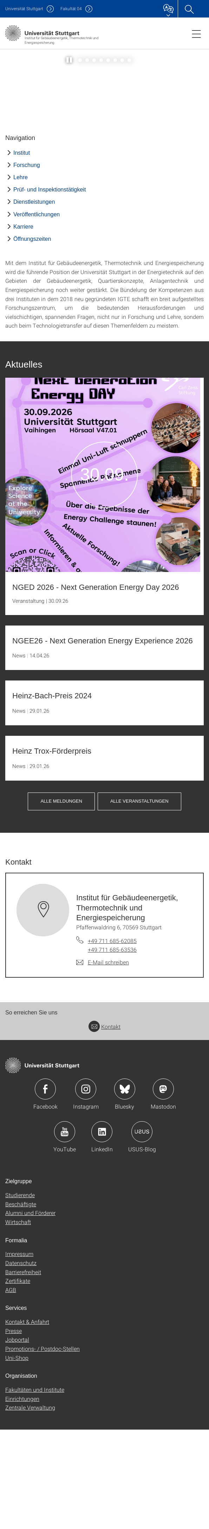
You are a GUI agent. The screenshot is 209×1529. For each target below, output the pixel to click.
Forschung (26, 264)
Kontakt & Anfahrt (27, 1421)
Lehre (20, 277)
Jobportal (17, 1439)
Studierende (20, 1294)
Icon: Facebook (45, 1188)
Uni (24, 8)
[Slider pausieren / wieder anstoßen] (69, 159)
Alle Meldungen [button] (61, 900)
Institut (21, 252)
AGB (10, 1389)
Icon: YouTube (64, 1231)
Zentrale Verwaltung (30, 1506)
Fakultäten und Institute (34, 1489)
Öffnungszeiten (32, 338)
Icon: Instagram (85, 1188)
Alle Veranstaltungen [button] (139, 900)
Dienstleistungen (34, 302)
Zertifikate (17, 1380)
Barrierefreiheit (23, 1371)
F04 (71, 8)
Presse (13, 1430)
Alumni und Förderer (30, 1312)
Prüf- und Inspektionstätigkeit (49, 289)
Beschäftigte (20, 1303)
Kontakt (104, 1126)
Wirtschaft (18, 1321)
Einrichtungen (22, 1498)
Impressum (19, 1353)
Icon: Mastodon (163, 1188)
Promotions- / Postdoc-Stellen (42, 1448)
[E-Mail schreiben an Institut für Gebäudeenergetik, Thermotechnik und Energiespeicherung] (102, 1061)
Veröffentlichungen (36, 314)
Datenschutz (21, 1362)
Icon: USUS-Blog (141, 1231)
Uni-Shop (16, 1457)
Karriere (23, 326)
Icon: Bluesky (124, 1188)
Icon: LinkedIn (101, 1231)
